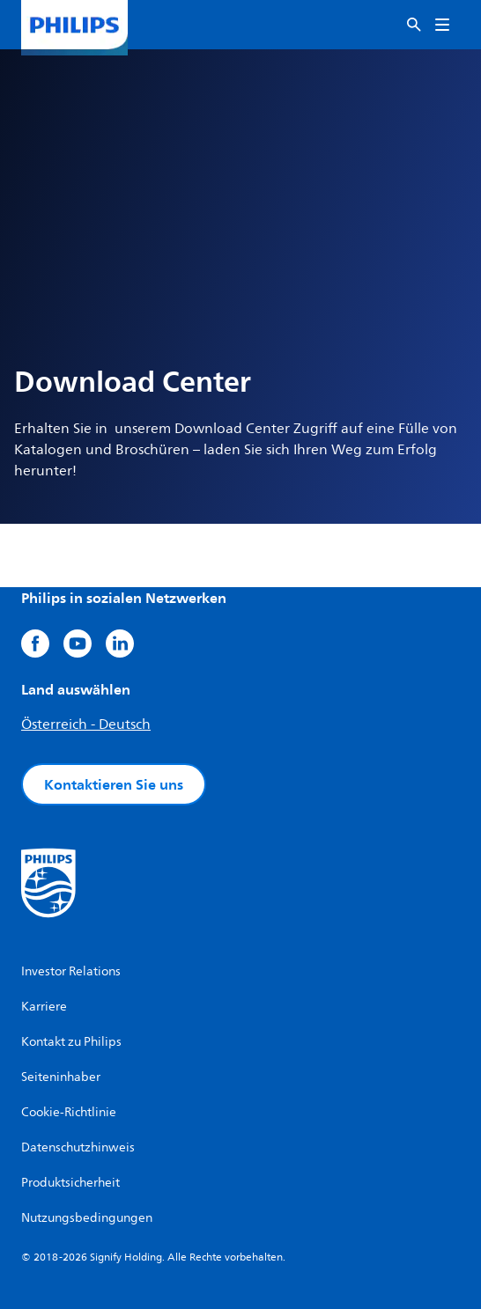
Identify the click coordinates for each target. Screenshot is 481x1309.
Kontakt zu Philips (71, 1042)
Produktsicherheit (70, 1183)
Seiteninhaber (60, 1077)
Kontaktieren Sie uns (113, 784)
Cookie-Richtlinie (68, 1112)
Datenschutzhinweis (78, 1147)
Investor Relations (71, 971)
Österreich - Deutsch (86, 724)
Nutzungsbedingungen (86, 1218)
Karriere (44, 1006)
